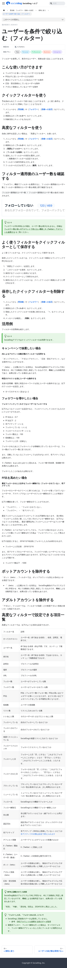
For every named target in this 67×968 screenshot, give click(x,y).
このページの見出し (11, 19)
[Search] (57, 3)
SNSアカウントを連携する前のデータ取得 (34, 921)
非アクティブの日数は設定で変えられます (38, 834)
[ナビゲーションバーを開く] (3, 3)
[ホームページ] (4, 10)
